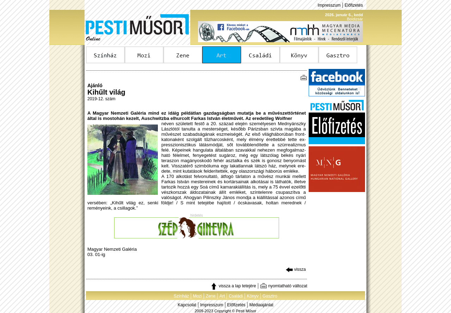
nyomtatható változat (283, 285)
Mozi (197, 296)
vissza (296, 269)
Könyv (252, 296)
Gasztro (269, 296)
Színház (181, 296)
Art (222, 296)
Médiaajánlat (261, 304)
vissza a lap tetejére (233, 285)
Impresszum (328, 5)
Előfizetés (354, 5)
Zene (210, 296)
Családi (236, 296)
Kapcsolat (187, 304)
